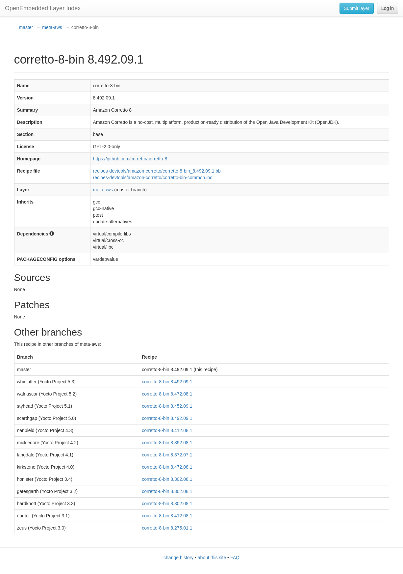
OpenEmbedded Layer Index (43, 8)
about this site (212, 557)
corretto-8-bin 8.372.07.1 (167, 454)
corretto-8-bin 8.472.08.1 (167, 393)
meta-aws (52, 27)
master (26, 27)
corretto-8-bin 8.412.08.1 (167, 430)
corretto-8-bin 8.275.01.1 (167, 528)
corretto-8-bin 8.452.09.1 (167, 406)
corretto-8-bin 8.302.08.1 (167, 479)
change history (178, 557)
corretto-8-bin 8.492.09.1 (167, 381)
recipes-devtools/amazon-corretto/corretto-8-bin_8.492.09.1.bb (157, 171)
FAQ (234, 557)
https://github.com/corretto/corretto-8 (130, 158)
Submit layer (356, 8)
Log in (387, 8)
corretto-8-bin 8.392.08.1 (167, 442)
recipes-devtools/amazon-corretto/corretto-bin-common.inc (153, 177)
